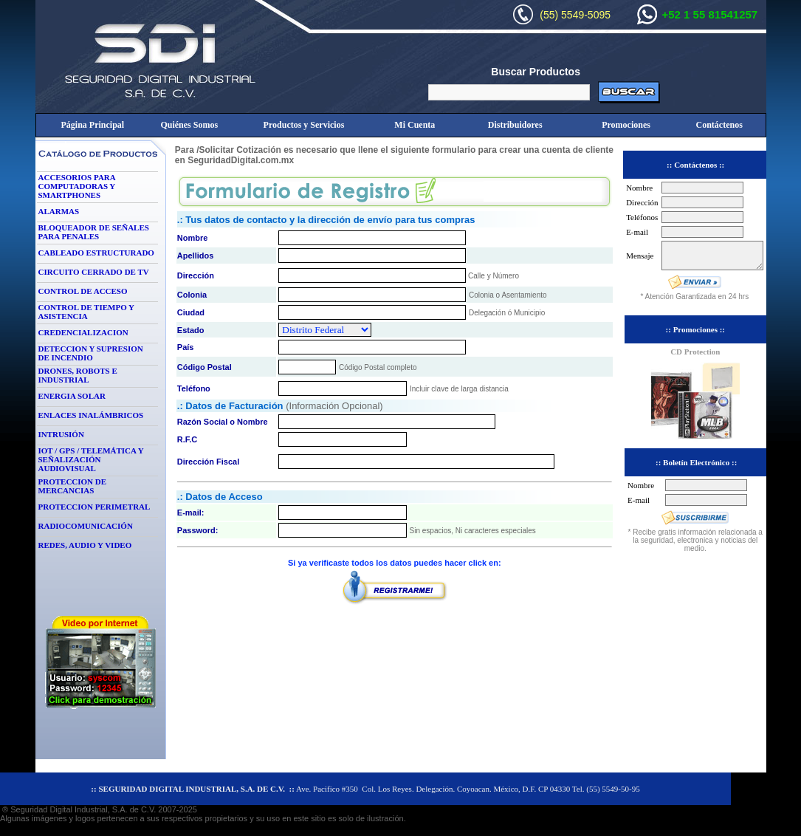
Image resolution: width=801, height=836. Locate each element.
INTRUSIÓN (61, 434)
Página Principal (92, 125)
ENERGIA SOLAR (72, 395)
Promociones (626, 125)
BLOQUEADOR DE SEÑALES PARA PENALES (93, 232)
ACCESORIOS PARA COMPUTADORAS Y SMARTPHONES (77, 186)
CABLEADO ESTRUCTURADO (96, 252)
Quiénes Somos (189, 125)
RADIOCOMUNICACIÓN (85, 525)
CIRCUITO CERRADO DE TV (93, 271)
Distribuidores (515, 125)
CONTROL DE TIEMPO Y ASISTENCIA (86, 312)
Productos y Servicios (304, 125)
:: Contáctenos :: (695, 164)
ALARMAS (59, 211)
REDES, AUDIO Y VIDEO (85, 545)
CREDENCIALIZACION (83, 332)
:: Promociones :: (695, 329)
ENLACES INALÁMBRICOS (91, 415)
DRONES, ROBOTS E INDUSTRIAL (77, 375)
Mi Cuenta (414, 125)
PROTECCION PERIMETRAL (94, 506)
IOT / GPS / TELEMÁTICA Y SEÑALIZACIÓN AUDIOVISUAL (91, 459)
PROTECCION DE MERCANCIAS (72, 486)
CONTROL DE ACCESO (83, 291)
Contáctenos (719, 125)
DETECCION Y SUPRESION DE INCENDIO (90, 353)
